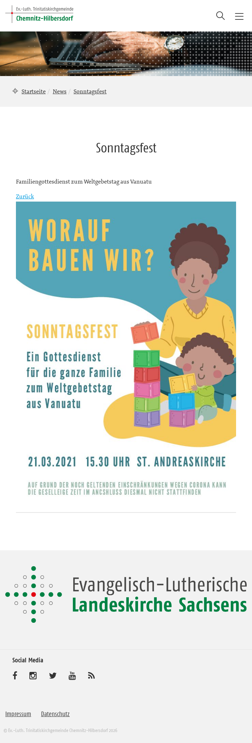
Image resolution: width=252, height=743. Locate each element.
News (60, 91)
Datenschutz (55, 714)
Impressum (18, 714)
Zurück (25, 196)
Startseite (34, 91)
